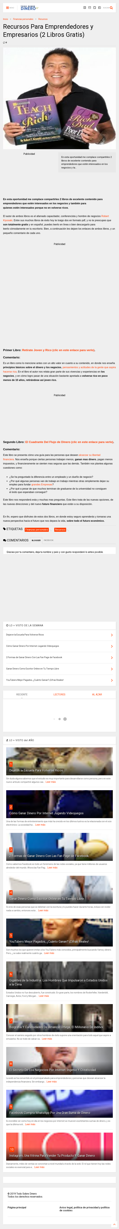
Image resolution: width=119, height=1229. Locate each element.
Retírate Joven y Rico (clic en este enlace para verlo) (58, 350)
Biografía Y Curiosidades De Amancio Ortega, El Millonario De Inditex (56, 1027)
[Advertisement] (29, 175)
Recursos (43, 19)
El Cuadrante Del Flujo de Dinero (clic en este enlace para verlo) (69, 442)
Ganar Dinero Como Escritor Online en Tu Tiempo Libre (46, 899)
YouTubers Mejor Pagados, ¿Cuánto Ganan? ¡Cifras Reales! (49, 941)
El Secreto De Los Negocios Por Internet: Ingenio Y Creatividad (52, 1070)
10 (11, 1149)
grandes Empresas (41, 484)
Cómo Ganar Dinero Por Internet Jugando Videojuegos (46, 813)
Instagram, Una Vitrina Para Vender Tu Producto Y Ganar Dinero (52, 1155)
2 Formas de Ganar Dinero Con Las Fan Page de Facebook (49, 856)
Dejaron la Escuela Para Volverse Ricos (36, 770)
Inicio (5, 19)
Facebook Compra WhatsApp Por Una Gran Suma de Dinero (49, 1113)
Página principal (17, 1207)
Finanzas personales (23, 19)
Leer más (51, 781)
